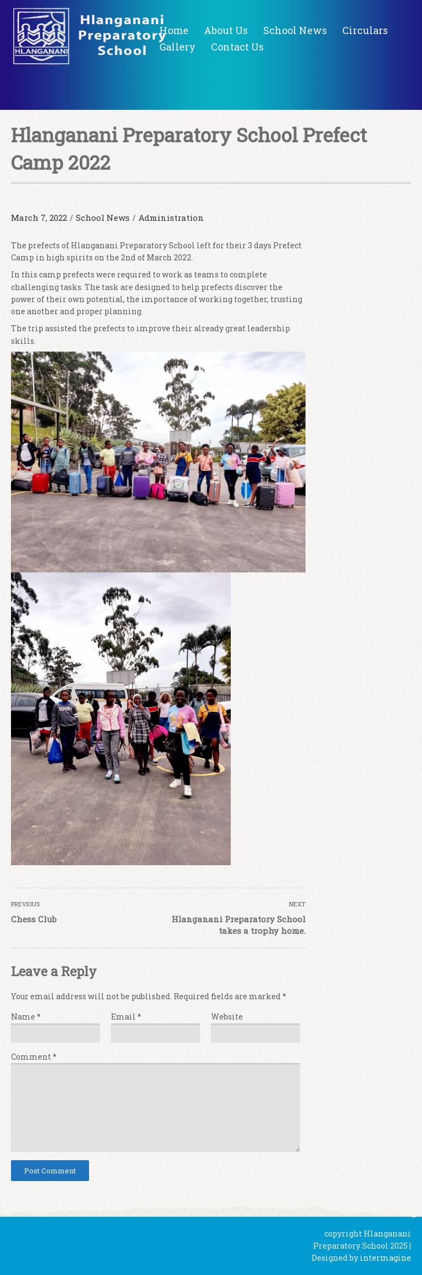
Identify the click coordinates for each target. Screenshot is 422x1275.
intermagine (385, 1257)
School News (295, 30)
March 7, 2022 (39, 217)
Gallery (177, 46)
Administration (171, 217)
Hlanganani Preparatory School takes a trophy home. (238, 925)
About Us (226, 30)
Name (26, 1016)
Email (126, 1016)
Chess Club (34, 919)
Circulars (365, 30)
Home (173, 30)
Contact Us (237, 46)
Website (227, 1016)
